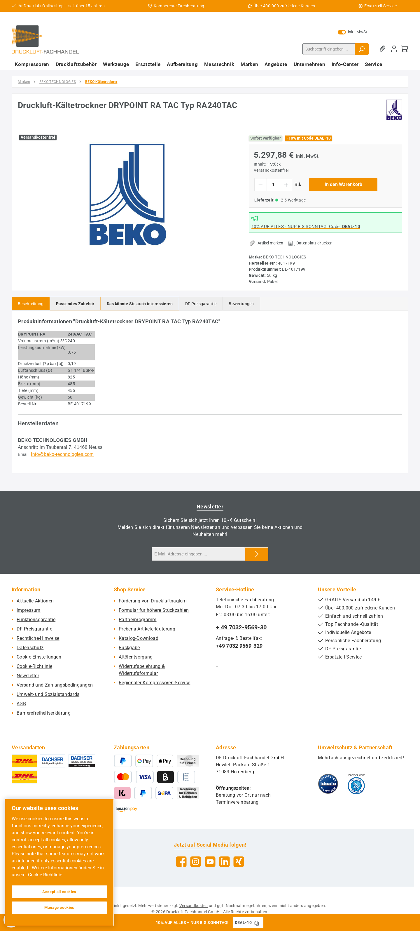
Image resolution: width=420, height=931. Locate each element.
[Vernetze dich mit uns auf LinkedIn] (224, 861)
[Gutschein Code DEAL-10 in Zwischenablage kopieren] (257, 922)
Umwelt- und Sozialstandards (48, 694)
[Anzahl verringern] (260, 184)
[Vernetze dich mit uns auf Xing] (238, 861)
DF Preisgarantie (34, 629)
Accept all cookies (59, 892)
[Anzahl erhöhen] (286, 184)
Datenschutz (30, 647)
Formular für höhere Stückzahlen (154, 610)
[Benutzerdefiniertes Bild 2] (356, 784)
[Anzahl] (273, 184)
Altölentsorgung (136, 657)
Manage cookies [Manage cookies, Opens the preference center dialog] (59, 907)
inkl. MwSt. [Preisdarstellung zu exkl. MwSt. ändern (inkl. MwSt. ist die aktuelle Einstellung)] (353, 31)
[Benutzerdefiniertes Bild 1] (328, 784)
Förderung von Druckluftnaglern (153, 601)
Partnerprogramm (138, 619)
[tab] (31, 303)
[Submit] (256, 554)
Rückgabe (129, 647)
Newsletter (28, 675)
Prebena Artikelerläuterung (147, 629)
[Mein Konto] (394, 49)
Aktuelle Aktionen (35, 601)
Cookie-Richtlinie (34, 666)
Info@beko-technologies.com (62, 454)
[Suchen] (362, 49)
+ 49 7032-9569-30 (241, 627)
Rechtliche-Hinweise (38, 638)
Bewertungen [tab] (241, 303)
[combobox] (328, 49)
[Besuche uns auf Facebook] (181, 861)
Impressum (29, 610)
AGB (21, 703)
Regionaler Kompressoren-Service (154, 682)
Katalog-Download (138, 638)
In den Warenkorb (343, 184)
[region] (127, 194)
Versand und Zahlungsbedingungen (55, 685)
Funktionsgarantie (36, 619)
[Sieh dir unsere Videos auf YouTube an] (210, 861)
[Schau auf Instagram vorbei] (195, 861)
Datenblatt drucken (314, 243)
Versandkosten (193, 905)
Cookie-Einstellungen (39, 657)
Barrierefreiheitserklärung (44, 713)
